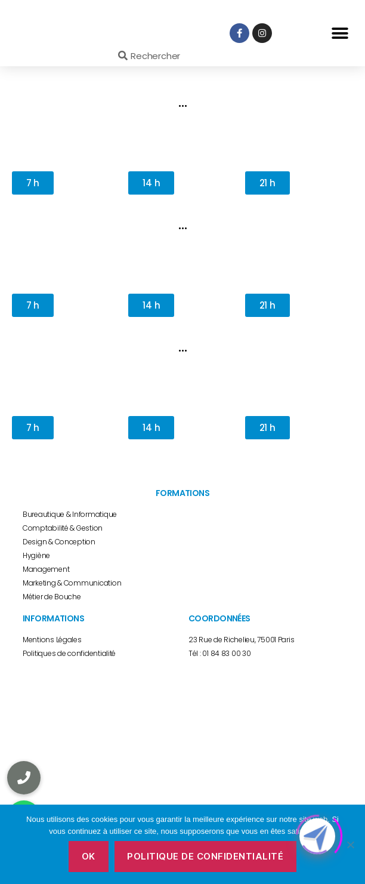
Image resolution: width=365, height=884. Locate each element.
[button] (339, 33)
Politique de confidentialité (205, 856)
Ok (88, 856)
